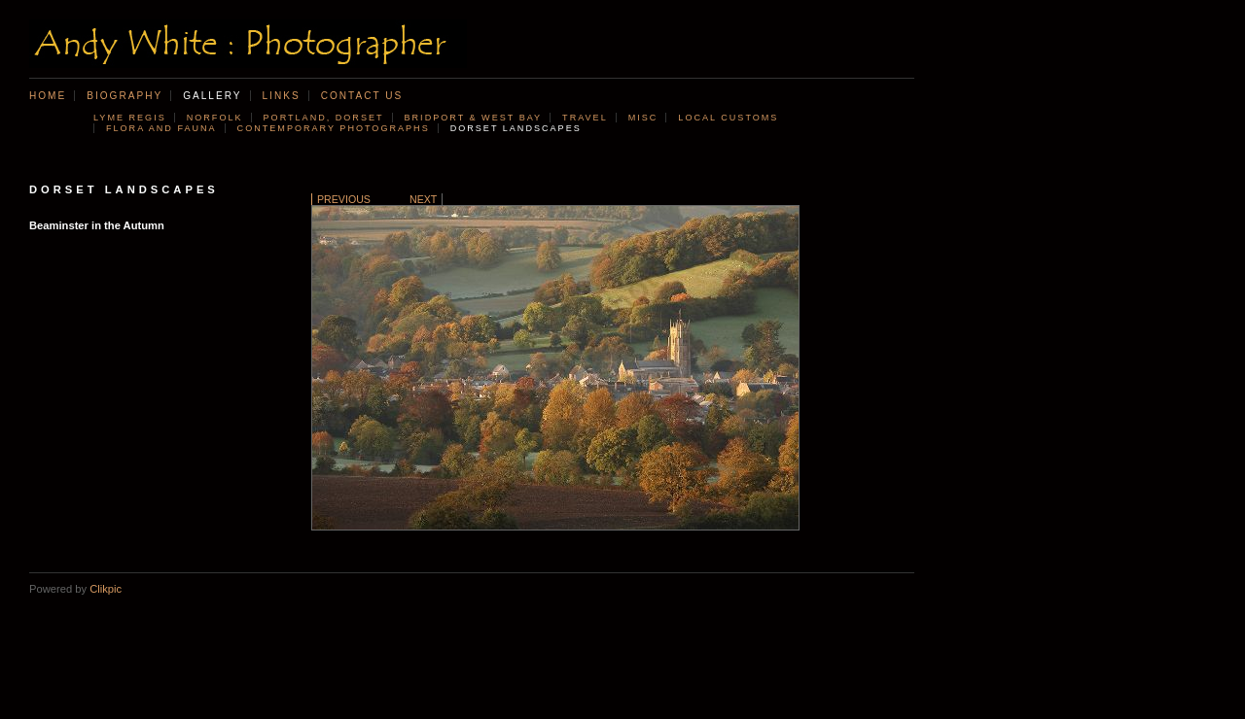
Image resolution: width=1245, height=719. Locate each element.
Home (47, 95)
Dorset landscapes (516, 128)
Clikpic (105, 589)
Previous (344, 199)
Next (423, 199)
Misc (643, 117)
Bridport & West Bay (474, 117)
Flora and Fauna (161, 128)
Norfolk (215, 117)
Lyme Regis (129, 117)
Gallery (212, 95)
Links (282, 95)
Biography (124, 95)
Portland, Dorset (324, 117)
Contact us (362, 95)
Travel (585, 117)
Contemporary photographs (333, 128)
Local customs (728, 117)
